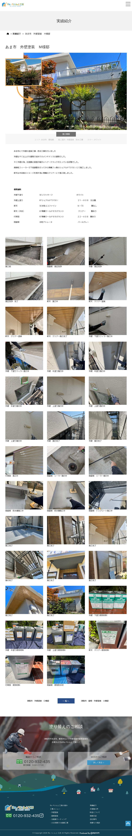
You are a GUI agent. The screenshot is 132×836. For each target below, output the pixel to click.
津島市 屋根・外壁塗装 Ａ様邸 (94, 701)
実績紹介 (17, 33)
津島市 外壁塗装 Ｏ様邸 (38, 701)
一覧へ (66, 701)
